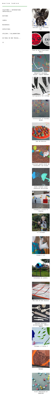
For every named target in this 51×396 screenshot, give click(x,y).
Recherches (5, 25)
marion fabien (10, 3)
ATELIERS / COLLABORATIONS (11, 33)
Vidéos (4, 20)
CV (3, 42)
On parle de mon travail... (11, 38)
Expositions (6, 29)
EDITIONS (5, 16)
